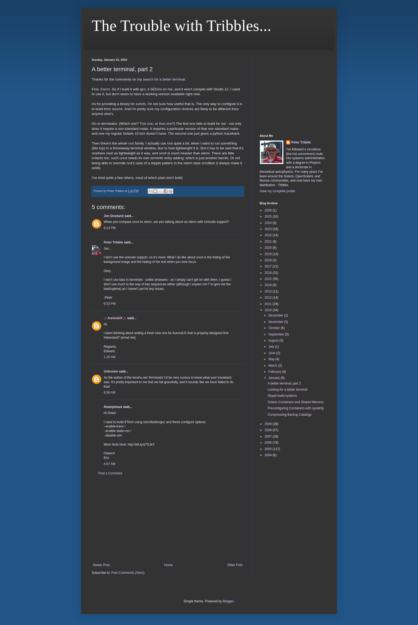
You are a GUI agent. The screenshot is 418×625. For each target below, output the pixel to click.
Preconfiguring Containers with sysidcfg (296, 408)
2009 (269, 424)
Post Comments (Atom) (127, 573)
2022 (269, 235)
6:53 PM (110, 304)
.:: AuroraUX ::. (115, 318)
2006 (269, 442)
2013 (269, 291)
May (271, 359)
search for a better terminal (164, 79)
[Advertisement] (168, 519)
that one (165, 124)
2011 (269, 304)
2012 (269, 297)
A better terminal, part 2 (284, 383)
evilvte (141, 104)
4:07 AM (109, 464)
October (274, 328)
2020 (269, 248)
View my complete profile (277, 191)
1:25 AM (109, 357)
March (273, 365)
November (276, 322)
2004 (269, 455)
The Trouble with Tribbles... (181, 25)
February (275, 372)
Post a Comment (110, 473)
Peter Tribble (113, 242)
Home (168, 565)
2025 (269, 216)
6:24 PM (110, 228)
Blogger (228, 601)
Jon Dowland (114, 216)
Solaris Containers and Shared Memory (296, 402)
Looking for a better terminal (287, 389)
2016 (269, 273)
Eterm (105, 89)
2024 (269, 223)
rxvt (131, 143)
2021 (269, 241)
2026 (269, 210)
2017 (269, 266)
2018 (269, 260)
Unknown (111, 371)
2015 (269, 279)
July (271, 346)
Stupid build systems (282, 396)
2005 (269, 449)
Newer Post (101, 565)
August (273, 340)
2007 (269, 436)
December (276, 315)
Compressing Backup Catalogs (290, 414)
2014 (269, 285)
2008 (269, 430)
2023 (269, 229)
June (272, 353)
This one (146, 124)
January (274, 378)
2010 (269, 310)
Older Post (234, 565)
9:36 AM (109, 392)
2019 (269, 254)
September (276, 334)
